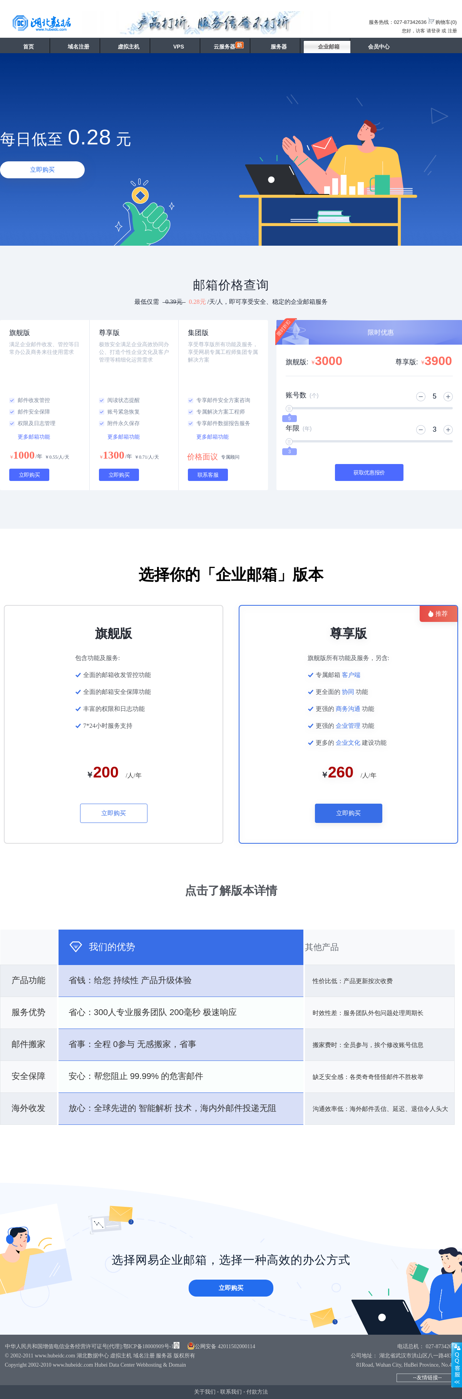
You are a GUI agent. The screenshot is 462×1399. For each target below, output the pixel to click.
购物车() (446, 22)
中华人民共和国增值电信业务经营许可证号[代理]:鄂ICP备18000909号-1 (89, 1346)
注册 (452, 31)
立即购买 (42, 169)
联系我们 (231, 1392)
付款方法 (257, 1392)
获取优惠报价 (369, 472)
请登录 (433, 31)
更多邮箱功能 (34, 437)
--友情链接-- (427, 1377)
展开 (456, 1364)
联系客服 (208, 475)
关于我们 (205, 1392)
